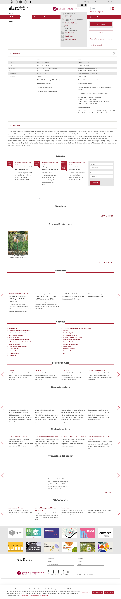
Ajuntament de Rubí (16, 572)
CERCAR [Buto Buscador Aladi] (101, 45)
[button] (16, 50)
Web (66, 46)
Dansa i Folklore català (96, 406)
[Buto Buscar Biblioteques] (111, 8)
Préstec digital (68, 354)
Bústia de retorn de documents (19, 360)
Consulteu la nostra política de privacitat (34, 595)
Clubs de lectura (14, 365)
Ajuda (88, 2)
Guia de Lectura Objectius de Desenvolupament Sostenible (18, 447)
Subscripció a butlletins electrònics (20, 363)
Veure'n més (107, 237)
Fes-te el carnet (96, 66)
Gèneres (38, 406)
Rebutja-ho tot (109, 592)
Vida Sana (65, 406)
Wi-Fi (65, 374)
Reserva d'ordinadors (70, 363)
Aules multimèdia (14, 358)
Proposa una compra (70, 356)
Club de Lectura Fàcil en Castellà (73, 487)
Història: (14, 146)
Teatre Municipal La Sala (56, 529)
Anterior (2, 316)
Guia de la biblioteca (71, 60)
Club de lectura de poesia (18, 486)
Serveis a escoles (69, 369)
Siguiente (118, 316)
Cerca (95, 203)
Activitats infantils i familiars (18, 354)
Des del (92, 185)
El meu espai (98, 2)
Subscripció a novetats (70, 372)
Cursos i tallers (14, 369)
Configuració (86, 592)
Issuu (10, 38)
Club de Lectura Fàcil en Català (46, 487)
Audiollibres (13, 349)
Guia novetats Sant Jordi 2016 (98, 445)
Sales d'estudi (67, 367)
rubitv (90, 572)
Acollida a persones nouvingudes (20, 351)
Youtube (10, 42)
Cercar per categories (95, 12)
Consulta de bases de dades (18, 367)
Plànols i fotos (69, 53)
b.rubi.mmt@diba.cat (71, 44)
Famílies (11, 406)
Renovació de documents (71, 360)
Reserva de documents (70, 365)
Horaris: (62, 74)
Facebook (10, 34)
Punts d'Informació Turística (72, 358)
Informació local (14, 374)
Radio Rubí (65, 572)
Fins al (92, 194)
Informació (12, 372)
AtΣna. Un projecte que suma (101, 60)
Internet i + (12, 376)
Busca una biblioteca (101, 53)
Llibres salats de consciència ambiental (44, 447)
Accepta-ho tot (97, 592)
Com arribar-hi (69, 38)
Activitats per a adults (16, 356)
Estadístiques (69, 57)
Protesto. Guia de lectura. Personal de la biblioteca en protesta (73, 447)
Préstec (65, 351)
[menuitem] (12, 17)
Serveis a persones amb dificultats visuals (77, 349)
